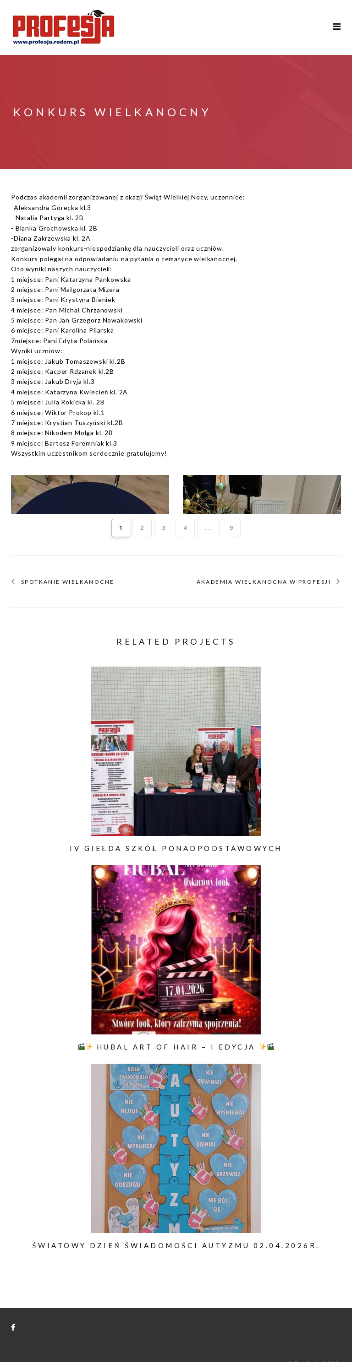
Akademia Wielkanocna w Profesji (264, 563)
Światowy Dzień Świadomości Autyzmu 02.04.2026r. (175, 1226)
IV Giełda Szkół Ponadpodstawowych (176, 829)
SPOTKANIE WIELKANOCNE (67, 563)
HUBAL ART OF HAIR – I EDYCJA (176, 1028)
